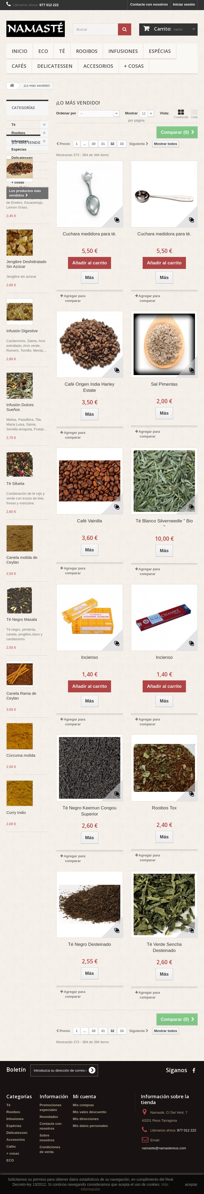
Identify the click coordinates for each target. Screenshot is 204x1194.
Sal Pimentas (164, 384)
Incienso (89, 657)
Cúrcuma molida (20, 823)
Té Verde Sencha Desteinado (164, 947)
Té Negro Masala (21, 687)
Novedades (49, 1117)
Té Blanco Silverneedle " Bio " (164, 524)
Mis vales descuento (89, 1112)
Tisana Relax (17, 256)
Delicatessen (55, 66)
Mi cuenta (84, 1096)
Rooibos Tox (164, 807)
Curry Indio (16, 881)
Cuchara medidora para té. (89, 233)
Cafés (19, 66)
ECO (43, 51)
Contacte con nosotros (149, 4)
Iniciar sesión (184, 4)
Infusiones (123, 51)
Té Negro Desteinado (89, 944)
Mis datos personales (90, 1126)
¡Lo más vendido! (28, 210)
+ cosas (134, 66)
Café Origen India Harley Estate (89, 387)
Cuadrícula (181, 114)
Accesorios (98, 66)
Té (62, 51)
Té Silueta (15, 552)
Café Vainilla (89, 520)
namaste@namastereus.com (164, 1148)
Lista (194, 114)
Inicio (19, 51)
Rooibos (86, 51)
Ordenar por (66, 113)
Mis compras (83, 1105)
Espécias (160, 51)
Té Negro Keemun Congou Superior (90, 811)
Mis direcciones (86, 1119)
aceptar (191, 1184)
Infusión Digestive (22, 399)
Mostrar (131, 113)
